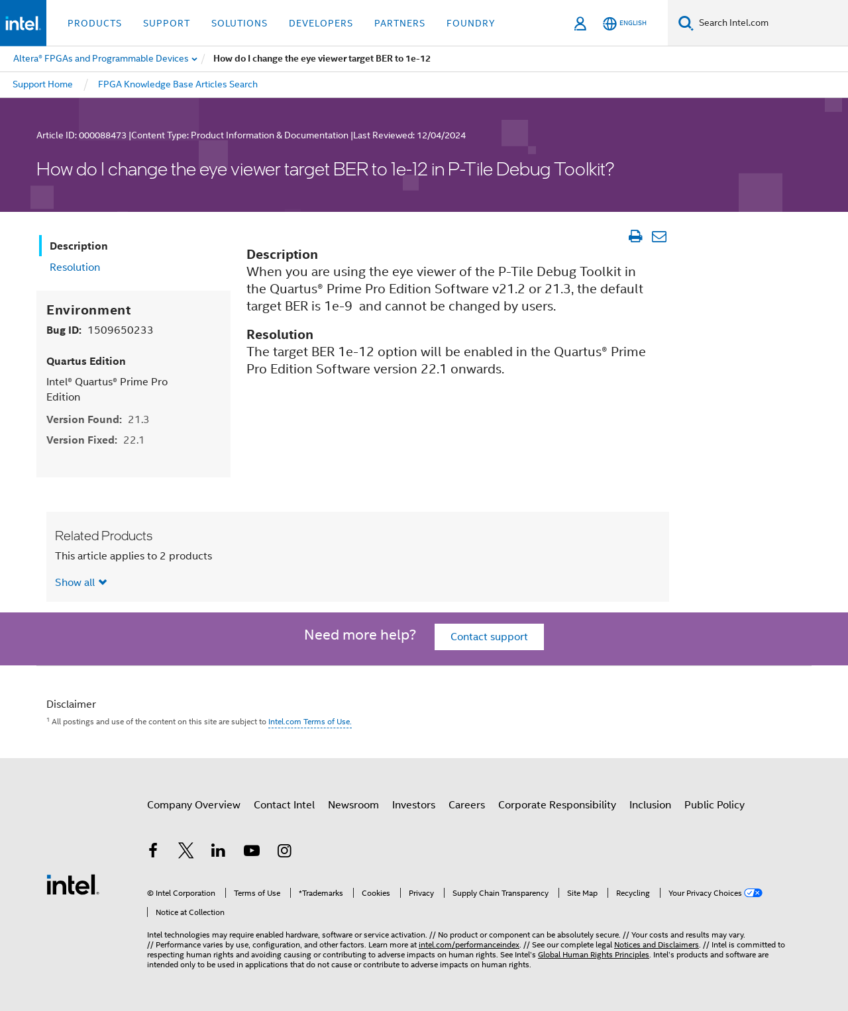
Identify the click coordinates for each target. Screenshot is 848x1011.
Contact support (489, 637)
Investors (413, 805)
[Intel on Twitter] (186, 853)
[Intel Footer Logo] (72, 884)
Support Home (43, 84)
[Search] (686, 23)
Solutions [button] (239, 23)
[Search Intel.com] (771, 23)
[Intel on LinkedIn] (218, 853)
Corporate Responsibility (557, 805)
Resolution (75, 267)
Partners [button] (399, 23)
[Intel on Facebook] (153, 853)
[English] (625, 23)
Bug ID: (100, 330)
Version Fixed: (95, 440)
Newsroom (353, 805)
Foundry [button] (471, 23)
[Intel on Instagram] (284, 853)
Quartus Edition (86, 361)
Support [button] (166, 23)
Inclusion (650, 805)
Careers (467, 805)
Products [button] (95, 23)
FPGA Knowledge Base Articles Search (178, 84)
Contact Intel (284, 805)
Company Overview (193, 805)
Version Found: (98, 419)
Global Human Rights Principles (593, 954)
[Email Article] (659, 236)
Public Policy (714, 805)
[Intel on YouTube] (251, 853)
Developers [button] (321, 23)
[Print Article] (635, 236)
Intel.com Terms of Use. (310, 721)
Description (79, 246)
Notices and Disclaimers (656, 944)
